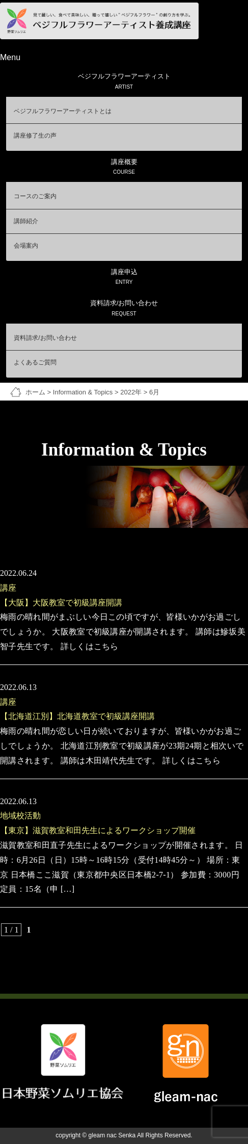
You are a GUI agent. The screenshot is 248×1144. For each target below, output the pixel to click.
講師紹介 (26, 221)
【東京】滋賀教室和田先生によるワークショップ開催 (98, 830)
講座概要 (124, 167)
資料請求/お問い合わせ (124, 308)
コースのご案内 (35, 196)
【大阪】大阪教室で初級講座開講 (61, 602)
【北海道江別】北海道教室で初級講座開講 (77, 716)
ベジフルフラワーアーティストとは (63, 111)
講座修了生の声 (35, 135)
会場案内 (26, 245)
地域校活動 (20, 815)
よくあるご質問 (35, 362)
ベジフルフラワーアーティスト (124, 81)
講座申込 (124, 277)
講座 (8, 587)
